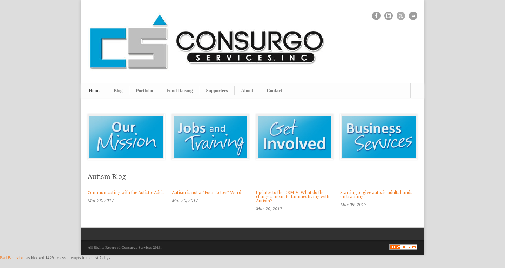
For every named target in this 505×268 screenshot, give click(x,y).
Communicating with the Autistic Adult (126, 192)
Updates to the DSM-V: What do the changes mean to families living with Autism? (292, 196)
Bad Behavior (11, 257)
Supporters (217, 90)
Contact (274, 90)
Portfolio (144, 90)
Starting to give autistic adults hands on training (376, 194)
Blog (118, 90)
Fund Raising (180, 90)
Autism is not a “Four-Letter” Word (206, 192)
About (247, 90)
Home (94, 90)
